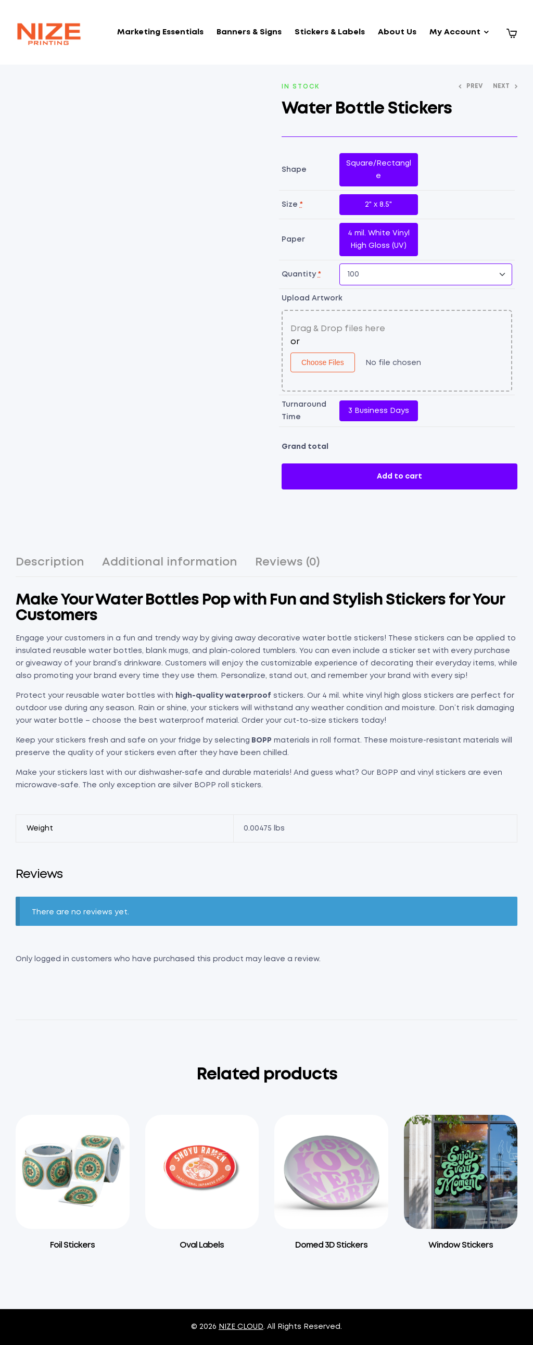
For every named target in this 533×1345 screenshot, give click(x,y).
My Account (454, 32)
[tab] (50, 566)
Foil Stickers (72, 1245)
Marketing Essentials (160, 32)
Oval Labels (202, 1245)
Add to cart (399, 476)
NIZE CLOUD (241, 1327)
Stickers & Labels (330, 32)
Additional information (169, 562)
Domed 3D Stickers (331, 1245)
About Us (397, 32)
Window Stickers (460, 1245)
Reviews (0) (287, 562)
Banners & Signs (249, 32)
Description (50, 562)
